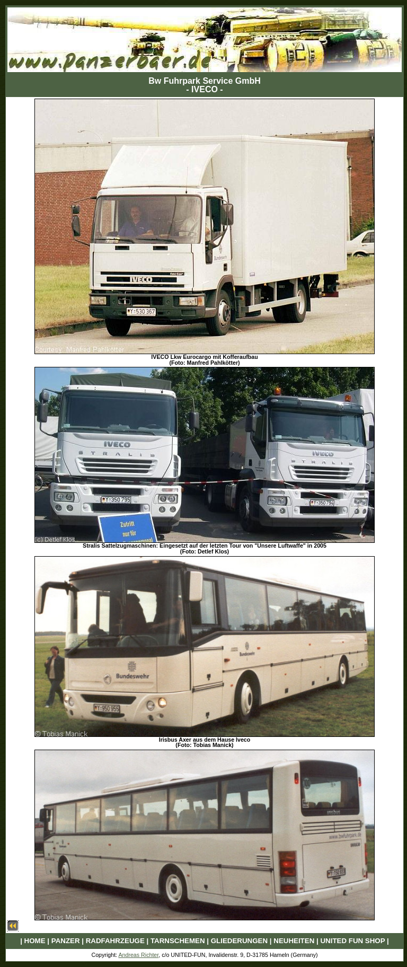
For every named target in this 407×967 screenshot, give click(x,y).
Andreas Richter (138, 955)
